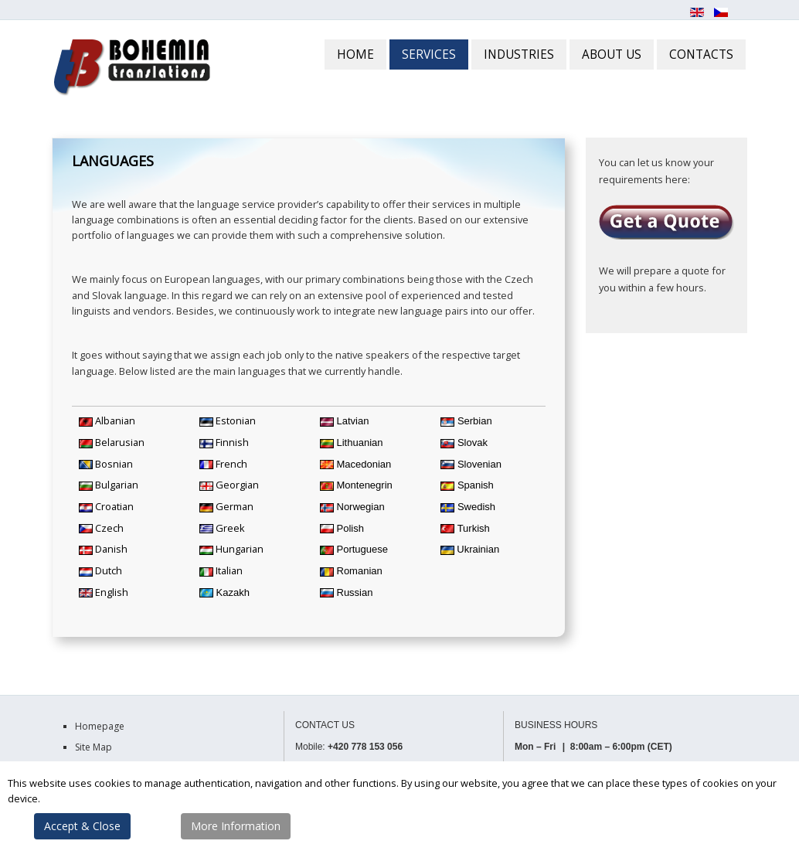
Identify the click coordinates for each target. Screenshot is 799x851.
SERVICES (429, 54)
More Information (235, 826)
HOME (355, 54)
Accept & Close (82, 826)
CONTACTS (701, 54)
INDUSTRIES (519, 54)
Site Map (93, 747)
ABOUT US (611, 54)
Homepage (99, 726)
